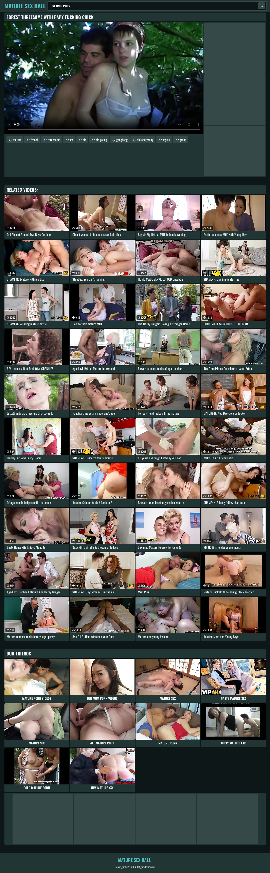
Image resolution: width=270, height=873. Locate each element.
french (34, 139)
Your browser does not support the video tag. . (103, 78)
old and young (145, 139)
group (183, 139)
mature (17, 139)
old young (101, 139)
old (84, 139)
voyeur (166, 139)
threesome (54, 139)
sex (71, 139)
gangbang (122, 139)
